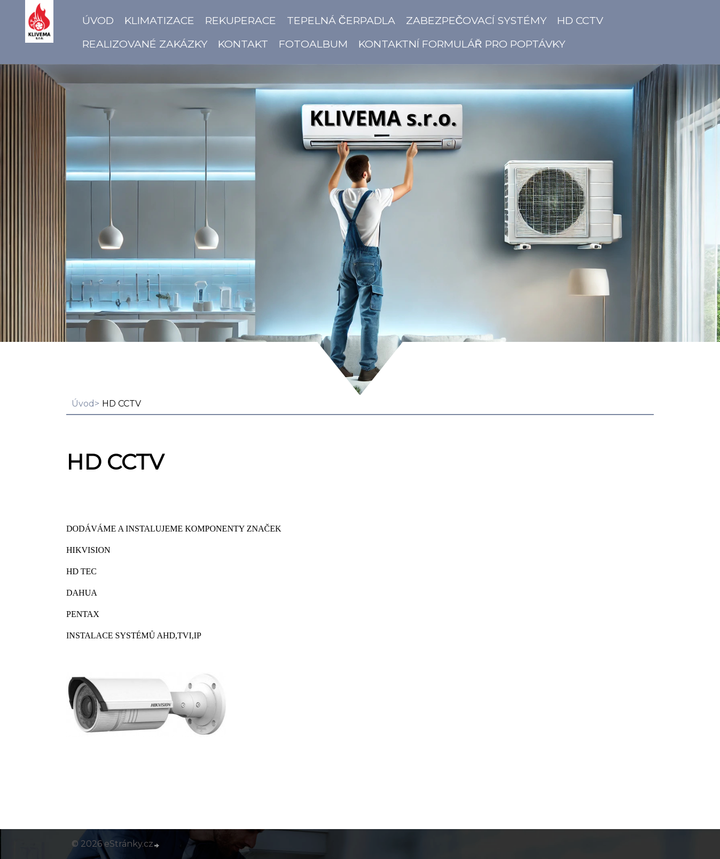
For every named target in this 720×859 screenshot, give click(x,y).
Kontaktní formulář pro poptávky (461, 43)
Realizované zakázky (144, 43)
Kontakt (243, 43)
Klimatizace (159, 20)
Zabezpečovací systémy (476, 20)
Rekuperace (240, 20)
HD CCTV (580, 20)
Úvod (98, 20)
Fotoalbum (313, 43)
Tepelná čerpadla (341, 20)
